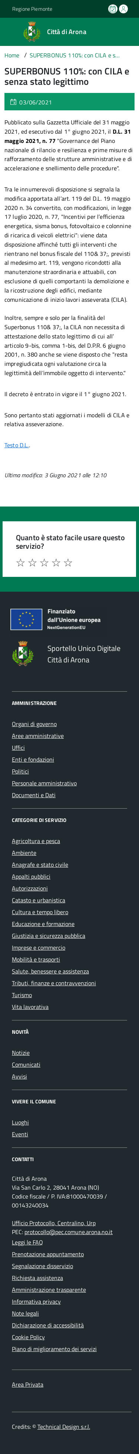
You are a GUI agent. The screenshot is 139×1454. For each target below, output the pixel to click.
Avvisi (19, 1076)
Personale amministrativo (44, 783)
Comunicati (26, 1064)
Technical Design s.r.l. (63, 1426)
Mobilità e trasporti (36, 959)
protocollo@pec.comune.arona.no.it (68, 1231)
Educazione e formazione (43, 923)
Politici (20, 771)
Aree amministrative (38, 735)
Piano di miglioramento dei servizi (54, 1348)
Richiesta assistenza (37, 1277)
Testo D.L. (16, 445)
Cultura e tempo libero (40, 912)
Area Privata (27, 1384)
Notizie (21, 1052)
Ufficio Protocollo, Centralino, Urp (54, 1223)
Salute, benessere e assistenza (50, 971)
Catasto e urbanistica (38, 900)
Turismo (22, 994)
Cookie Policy (28, 1337)
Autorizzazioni (30, 888)
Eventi (20, 1134)
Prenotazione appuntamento (48, 1254)
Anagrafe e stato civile (40, 864)
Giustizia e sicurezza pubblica (48, 935)
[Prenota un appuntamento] (113, 9)
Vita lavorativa (30, 1006)
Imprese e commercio (38, 947)
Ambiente (24, 852)
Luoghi (20, 1122)
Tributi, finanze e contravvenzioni (54, 983)
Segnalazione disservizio (42, 1265)
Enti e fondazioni (33, 759)
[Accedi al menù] (5, 31)
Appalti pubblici (31, 876)
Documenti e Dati (34, 794)
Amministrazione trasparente (49, 1289)
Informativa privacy (36, 1301)
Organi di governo (34, 723)
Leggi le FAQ (27, 1242)
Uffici (18, 747)
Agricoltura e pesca (36, 840)
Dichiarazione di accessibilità (48, 1325)
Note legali (25, 1313)
